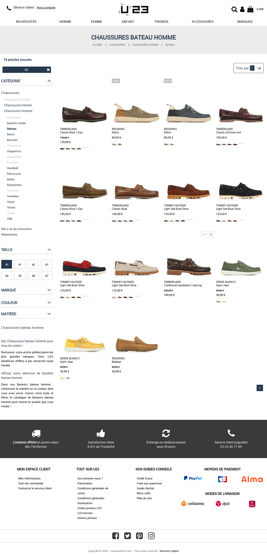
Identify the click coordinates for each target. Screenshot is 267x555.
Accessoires (203, 21)
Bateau (169, 44)
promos (161, 21)
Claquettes (14, 151)
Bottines (12, 140)
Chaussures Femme (18, 105)
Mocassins (14, 174)
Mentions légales (169, 551)
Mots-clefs (144, 493)
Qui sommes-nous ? (90, 478)
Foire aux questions (149, 483)
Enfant (128, 21)
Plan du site (144, 498)
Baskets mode (16, 123)
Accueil (97, 44)
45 (20, 276)
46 (33, 276)
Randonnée (14, 185)
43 (46, 264)
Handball (12, 168)
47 (46, 276)
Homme (65, 21)
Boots (11, 134)
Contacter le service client (35, 488)
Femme (96, 21)
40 (37, 69)
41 (20, 264)
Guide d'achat (145, 488)
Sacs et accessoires (16, 228)
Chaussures (117, 44)
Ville (9, 219)
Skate (11, 202)
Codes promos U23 (89, 508)
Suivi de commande (30, 483)
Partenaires (84, 483)
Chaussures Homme (145, 44)
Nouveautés (26, 21)
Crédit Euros (144, 478)
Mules (11, 179)
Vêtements (9, 234)
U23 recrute (85, 513)
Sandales (13, 196)
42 (33, 264)
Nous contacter (46, 7)
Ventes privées (87, 518)
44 (6, 276)
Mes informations (29, 478)
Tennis (11, 207)
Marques (245, 21)
